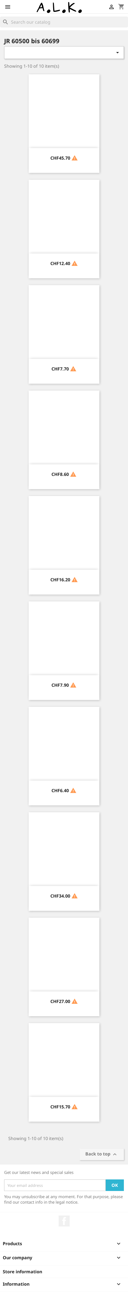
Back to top (101, 1154)
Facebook (64, 1220)
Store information (22, 1272)
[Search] (64, 22)
